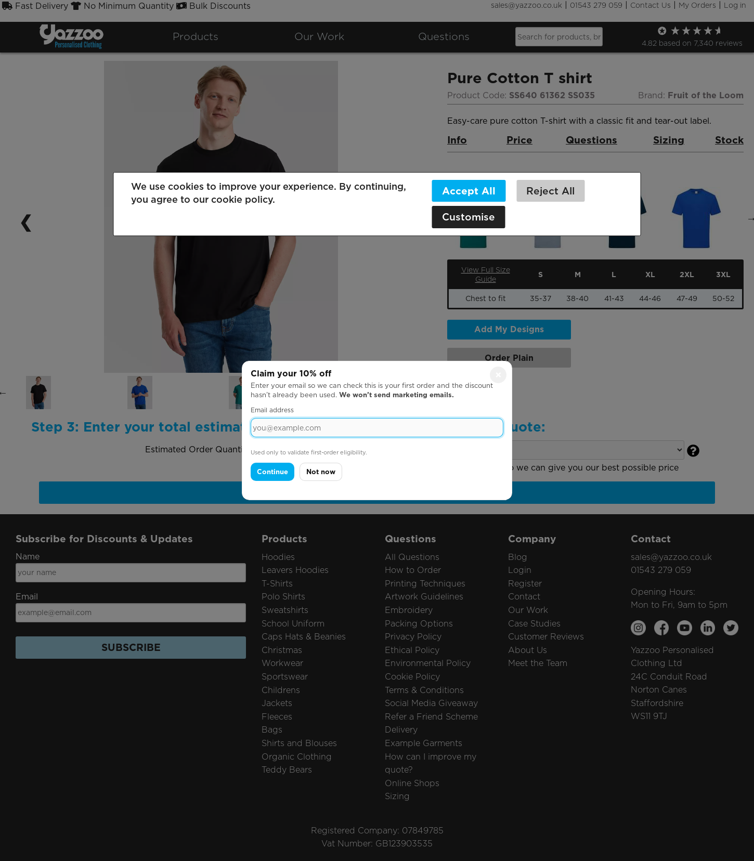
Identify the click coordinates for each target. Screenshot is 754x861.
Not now (320, 472)
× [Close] (498, 375)
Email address (272, 410)
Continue (272, 472)
